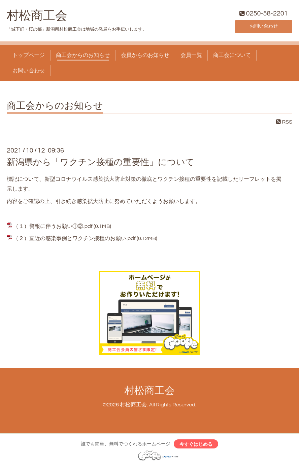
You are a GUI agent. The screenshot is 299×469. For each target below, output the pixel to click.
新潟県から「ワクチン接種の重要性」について (100, 164)
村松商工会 (37, 17)
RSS (284, 123)
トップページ (28, 56)
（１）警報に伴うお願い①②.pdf (52, 227)
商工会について (232, 56)
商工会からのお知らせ (83, 56)
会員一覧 (191, 56)
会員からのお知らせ (145, 56)
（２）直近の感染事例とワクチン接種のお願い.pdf (74, 240)
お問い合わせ (263, 27)
